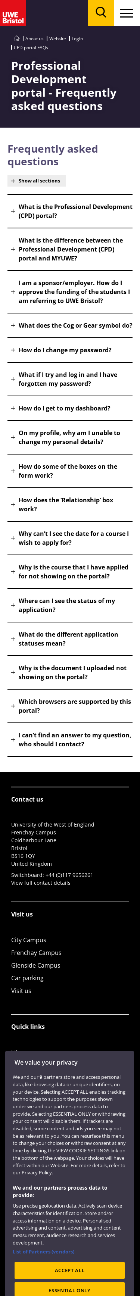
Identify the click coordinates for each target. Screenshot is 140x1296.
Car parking (27, 978)
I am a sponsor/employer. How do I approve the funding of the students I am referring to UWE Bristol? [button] (74, 292)
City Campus (28, 940)
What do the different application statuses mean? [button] (68, 638)
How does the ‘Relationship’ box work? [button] (66, 504)
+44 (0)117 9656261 (69, 874)
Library (21, 1052)
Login (77, 38)
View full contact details (41, 882)
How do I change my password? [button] (65, 350)
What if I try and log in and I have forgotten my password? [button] (68, 379)
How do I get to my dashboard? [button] (65, 408)
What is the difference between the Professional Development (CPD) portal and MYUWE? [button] (71, 249)
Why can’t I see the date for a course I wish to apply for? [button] (74, 538)
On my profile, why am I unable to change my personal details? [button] (69, 437)
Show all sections (39, 180)
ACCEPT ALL (70, 1278)
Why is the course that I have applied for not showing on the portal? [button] (73, 571)
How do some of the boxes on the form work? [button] (68, 471)
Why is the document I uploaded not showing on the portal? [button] (73, 672)
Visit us (21, 991)
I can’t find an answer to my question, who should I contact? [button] (75, 739)
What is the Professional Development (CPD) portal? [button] (76, 211)
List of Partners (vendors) (43, 1259)
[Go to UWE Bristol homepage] (17, 38)
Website (57, 38)
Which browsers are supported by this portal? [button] (75, 706)
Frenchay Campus (36, 953)
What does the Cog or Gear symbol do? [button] (76, 325)
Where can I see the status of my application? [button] (67, 605)
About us (34, 38)
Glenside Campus (35, 965)
